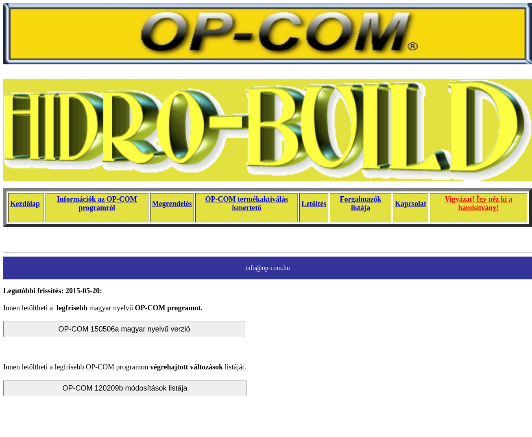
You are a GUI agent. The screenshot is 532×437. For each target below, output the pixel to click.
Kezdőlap (25, 204)
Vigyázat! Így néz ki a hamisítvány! (478, 203)
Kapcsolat (410, 204)
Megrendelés (172, 204)
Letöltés (313, 204)
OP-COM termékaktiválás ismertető (246, 203)
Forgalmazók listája (361, 203)
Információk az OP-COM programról (97, 203)
